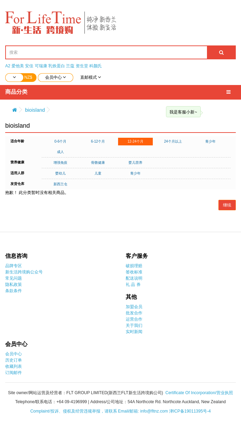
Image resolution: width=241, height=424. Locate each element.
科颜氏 (95, 65)
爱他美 (17, 65)
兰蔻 (70, 65)
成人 (60, 152)
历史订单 (13, 360)
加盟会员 (134, 306)
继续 (227, 205)
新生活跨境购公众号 (24, 272)
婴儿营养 (135, 162)
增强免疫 (60, 162)
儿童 (97, 173)
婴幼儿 (60, 173)
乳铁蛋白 (56, 65)
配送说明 (134, 278)
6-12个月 (98, 141)
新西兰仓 (60, 184)
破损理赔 (134, 265)
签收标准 (134, 272)
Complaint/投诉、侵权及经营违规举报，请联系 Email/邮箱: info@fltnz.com (99, 411)
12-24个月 (135, 141)
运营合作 (134, 319)
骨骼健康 (98, 162)
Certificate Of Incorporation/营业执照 (199, 392)
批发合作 (134, 313)
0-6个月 (60, 141)
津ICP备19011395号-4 (190, 411)
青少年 (210, 141)
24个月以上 (173, 141)
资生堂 (82, 65)
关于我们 (134, 325)
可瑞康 (41, 65)
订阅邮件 (13, 372)
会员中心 (13, 353)
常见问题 (13, 278)
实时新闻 (134, 331)
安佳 (29, 65)
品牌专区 (13, 265)
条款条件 (13, 290)
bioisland (35, 110)
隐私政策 (13, 284)
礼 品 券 (133, 284)
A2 (7, 65)
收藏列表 (13, 366)
